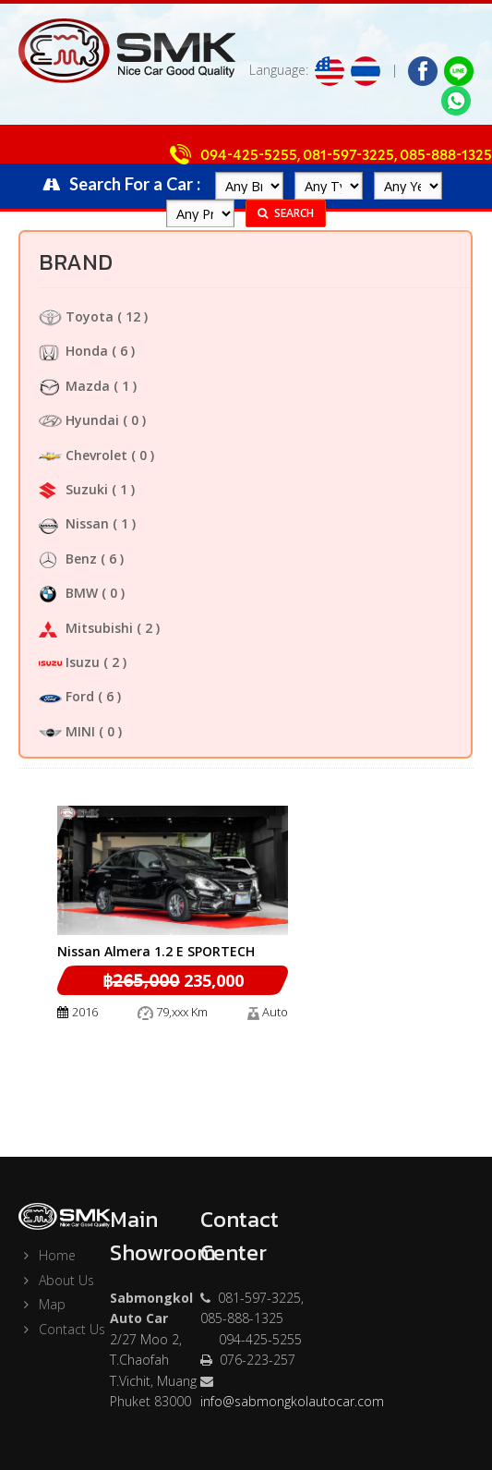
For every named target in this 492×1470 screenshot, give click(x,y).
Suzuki (73, 489)
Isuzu (69, 662)
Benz (68, 558)
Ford (66, 696)
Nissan (74, 523)
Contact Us (61, 1329)
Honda (73, 350)
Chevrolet (83, 455)
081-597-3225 (348, 155)
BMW (68, 592)
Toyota (76, 316)
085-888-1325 (446, 155)
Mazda (74, 386)
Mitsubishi (86, 628)
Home (47, 1255)
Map (42, 1304)
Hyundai (79, 420)
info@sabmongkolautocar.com (292, 1401)
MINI (67, 731)
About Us (56, 1280)
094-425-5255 (248, 155)
